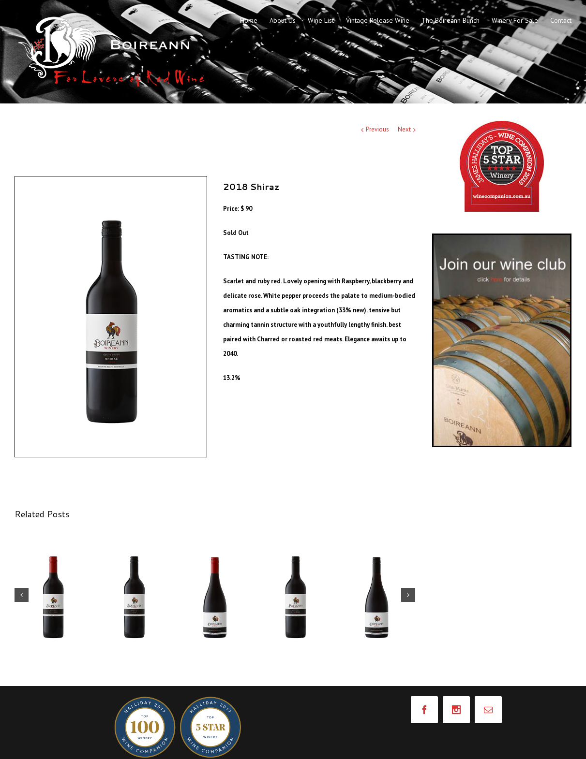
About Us (283, 20)
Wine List (321, 20)
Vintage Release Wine (377, 20)
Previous (377, 129)
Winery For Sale (515, 20)
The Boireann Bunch (450, 20)
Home (248, 20)
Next (404, 129)
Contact (560, 20)
